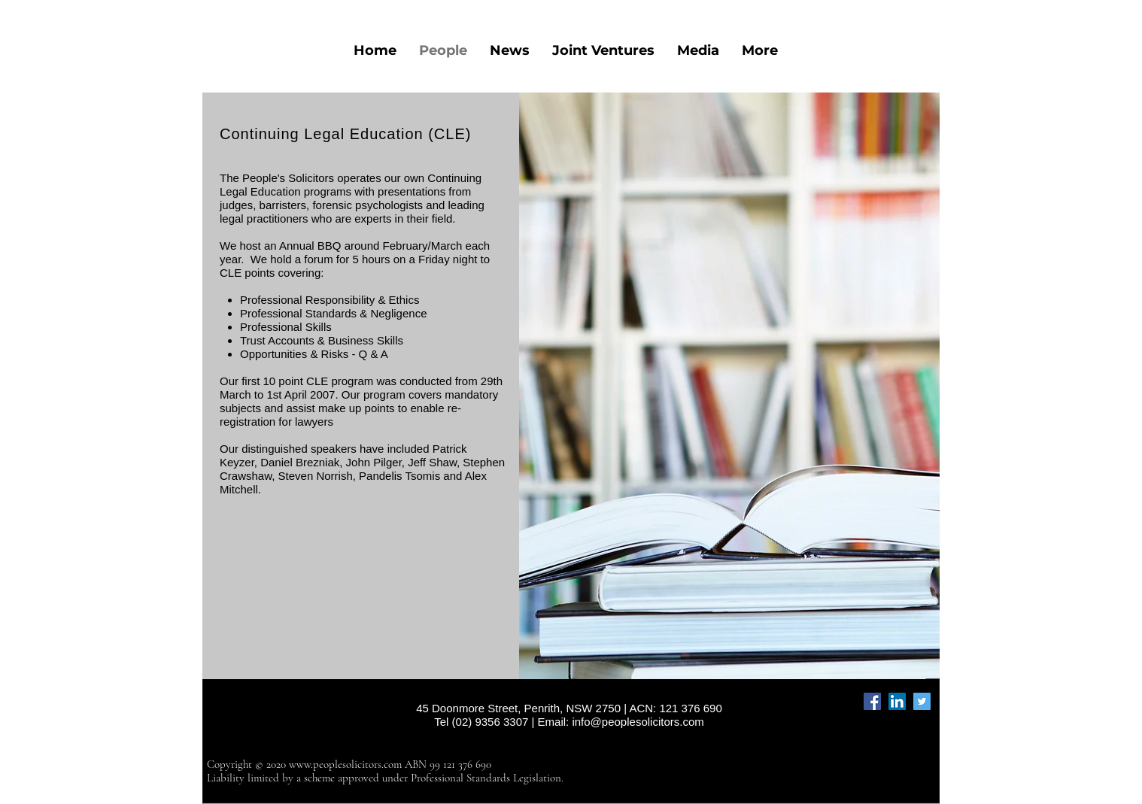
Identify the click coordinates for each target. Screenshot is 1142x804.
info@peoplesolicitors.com (637, 721)
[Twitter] (922, 701)
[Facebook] (872, 701)
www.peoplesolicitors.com (345, 764)
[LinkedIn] (897, 701)
